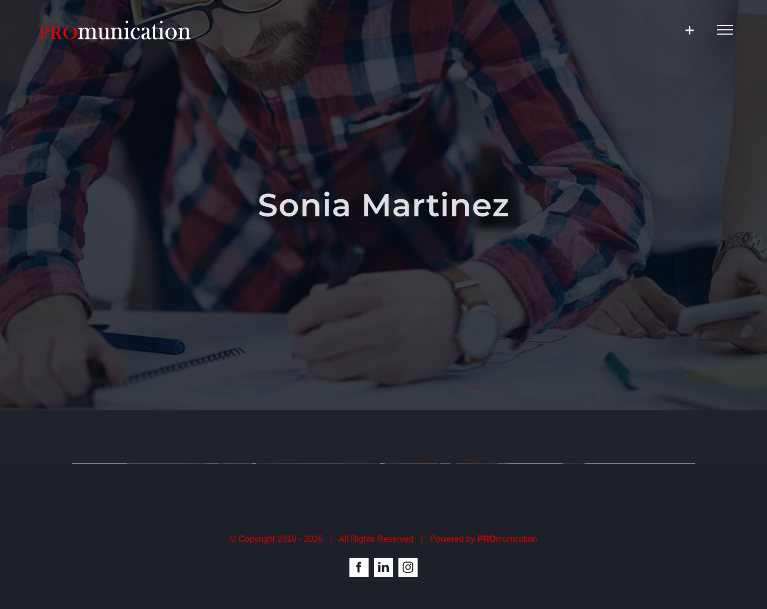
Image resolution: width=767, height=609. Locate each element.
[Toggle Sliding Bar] (689, 30)
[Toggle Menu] (725, 30)
